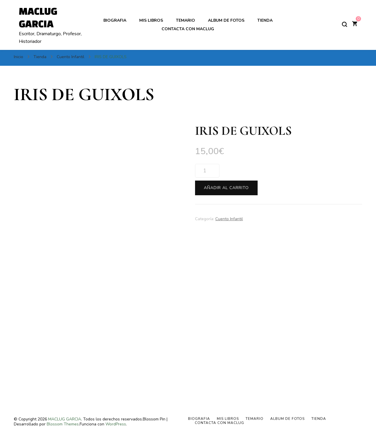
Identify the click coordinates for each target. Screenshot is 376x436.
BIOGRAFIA (114, 20)
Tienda (265, 20)
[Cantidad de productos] (207, 171)
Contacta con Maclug (188, 29)
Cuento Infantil (229, 219)
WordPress (115, 424)
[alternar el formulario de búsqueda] (344, 24)
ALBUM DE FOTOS (226, 20)
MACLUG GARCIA (64, 419)
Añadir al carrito (226, 188)
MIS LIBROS (151, 20)
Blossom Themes (63, 424)
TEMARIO (185, 20)
